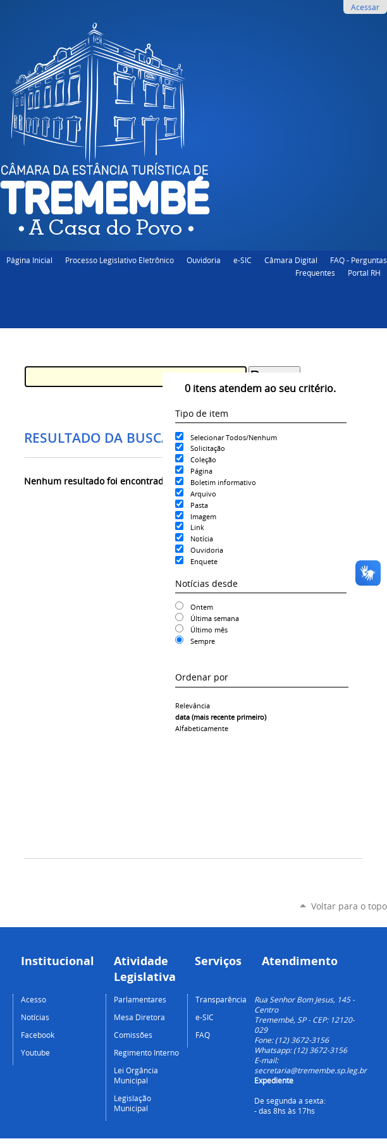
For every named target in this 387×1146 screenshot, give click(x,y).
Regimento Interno (146, 1052)
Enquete (204, 561)
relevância (192, 705)
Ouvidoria (204, 260)
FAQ (202, 1035)
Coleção (203, 459)
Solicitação (207, 448)
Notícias (35, 1017)
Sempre (202, 641)
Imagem (203, 516)
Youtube (35, 1052)
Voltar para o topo (349, 906)
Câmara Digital (290, 260)
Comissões (133, 1035)
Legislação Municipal (132, 1103)
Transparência (221, 999)
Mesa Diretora (139, 1017)
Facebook (37, 1035)
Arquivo (203, 493)
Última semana (214, 618)
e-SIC (242, 260)
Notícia (201, 538)
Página (201, 471)
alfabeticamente (201, 728)
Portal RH (364, 273)
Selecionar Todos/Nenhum (233, 437)
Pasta (199, 505)
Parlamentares (140, 999)
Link (197, 527)
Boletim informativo (223, 482)
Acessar (365, 7)
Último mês (209, 629)
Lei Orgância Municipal (136, 1075)
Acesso (33, 999)
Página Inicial (29, 260)
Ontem (201, 607)
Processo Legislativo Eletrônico (119, 260)
